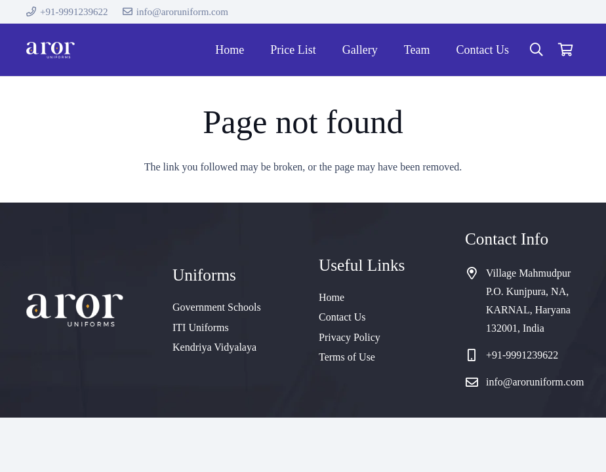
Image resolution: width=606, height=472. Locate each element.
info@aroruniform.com (535, 381)
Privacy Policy (349, 337)
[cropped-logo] (50, 50)
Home (331, 297)
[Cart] (565, 50)
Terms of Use (347, 357)
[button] (536, 50)
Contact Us (342, 317)
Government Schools (216, 307)
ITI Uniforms (200, 327)
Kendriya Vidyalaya (214, 347)
